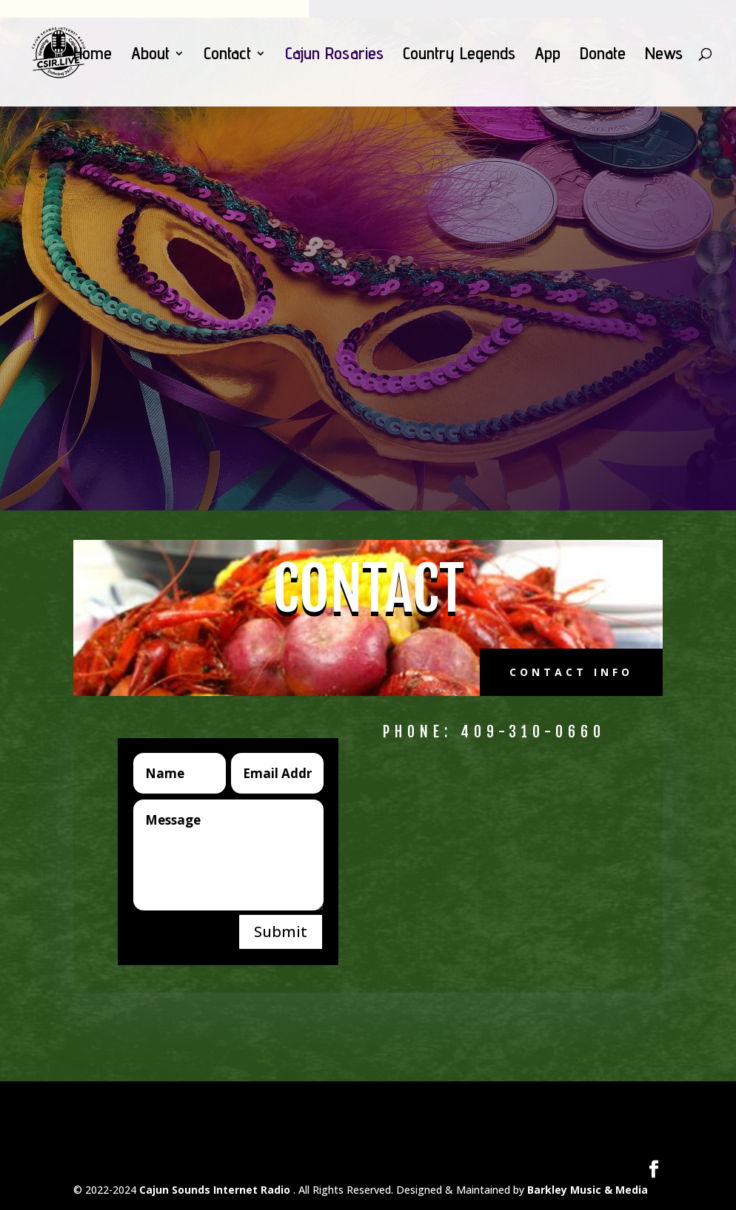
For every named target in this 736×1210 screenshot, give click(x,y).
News (664, 56)
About (150, 56)
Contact (227, 56)
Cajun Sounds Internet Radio (216, 1190)
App (548, 56)
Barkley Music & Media (587, 1190)
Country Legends (459, 56)
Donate (603, 56)
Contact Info (571, 672)
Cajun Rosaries (334, 56)
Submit (280, 932)
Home (92, 56)
